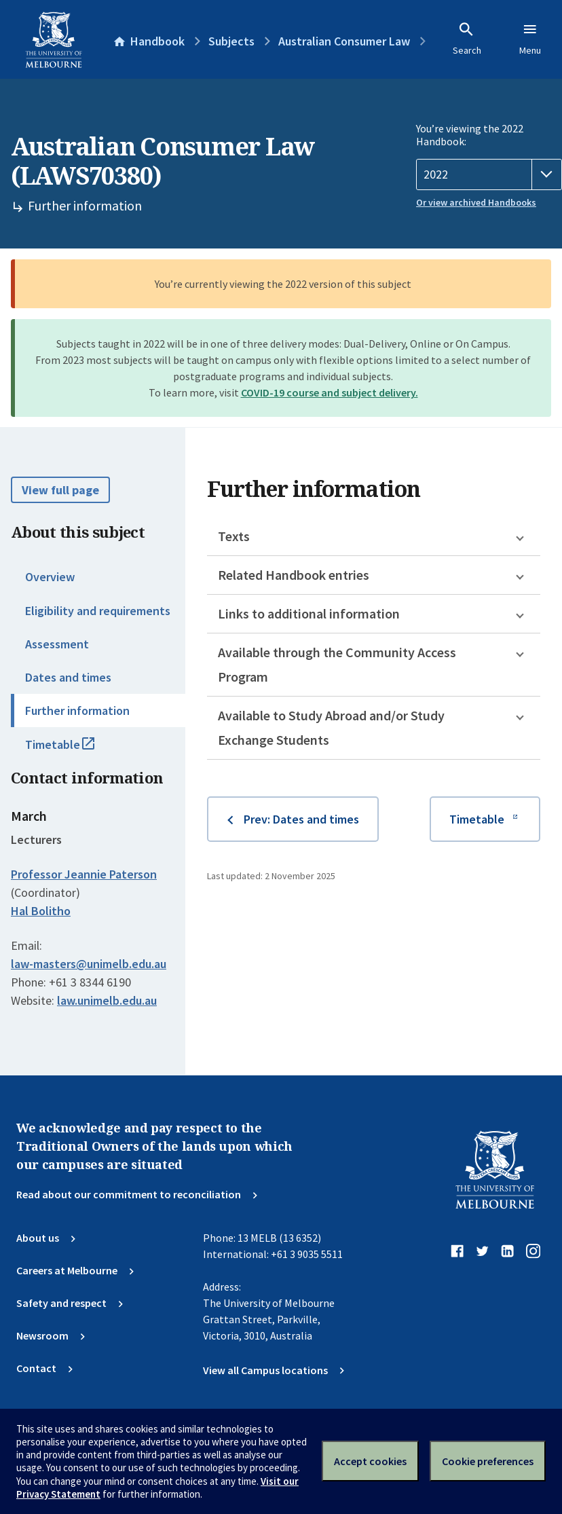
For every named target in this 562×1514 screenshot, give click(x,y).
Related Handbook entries (293, 574)
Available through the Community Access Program (337, 664)
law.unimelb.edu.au (107, 1000)
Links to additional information (309, 613)
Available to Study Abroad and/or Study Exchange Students (331, 727)
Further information (77, 710)
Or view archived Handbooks (476, 202)
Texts (234, 536)
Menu (530, 38)
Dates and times (68, 677)
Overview (50, 577)
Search (467, 38)
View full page (60, 490)
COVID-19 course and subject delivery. (329, 392)
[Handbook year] (489, 174)
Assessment (57, 644)
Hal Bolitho (41, 911)
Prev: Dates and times (301, 819)
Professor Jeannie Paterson (84, 874)
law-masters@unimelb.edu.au (88, 964)
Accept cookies (370, 1461)
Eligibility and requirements (97, 610)
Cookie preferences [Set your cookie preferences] (487, 1461)
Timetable (74, 750)
